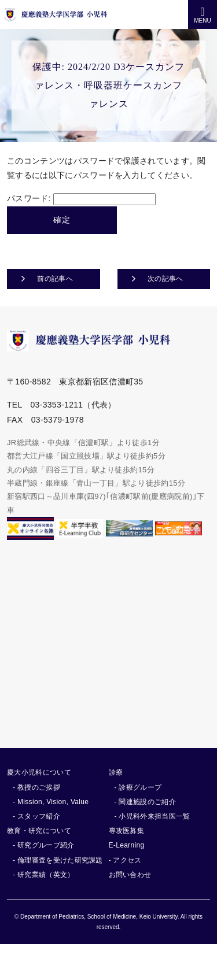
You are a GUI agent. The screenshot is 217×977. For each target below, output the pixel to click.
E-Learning (127, 845)
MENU (202, 15)
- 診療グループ (138, 787)
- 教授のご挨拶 (36, 787)
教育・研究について (39, 831)
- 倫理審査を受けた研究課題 (58, 860)
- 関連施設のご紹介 (145, 802)
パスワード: (81, 198)
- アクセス (125, 860)
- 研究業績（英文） (44, 875)
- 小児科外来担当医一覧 (152, 816)
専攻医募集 (127, 831)
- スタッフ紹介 (36, 816)
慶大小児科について (39, 772)
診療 (116, 772)
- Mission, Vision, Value (51, 802)
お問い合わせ (130, 875)
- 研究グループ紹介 (44, 845)
